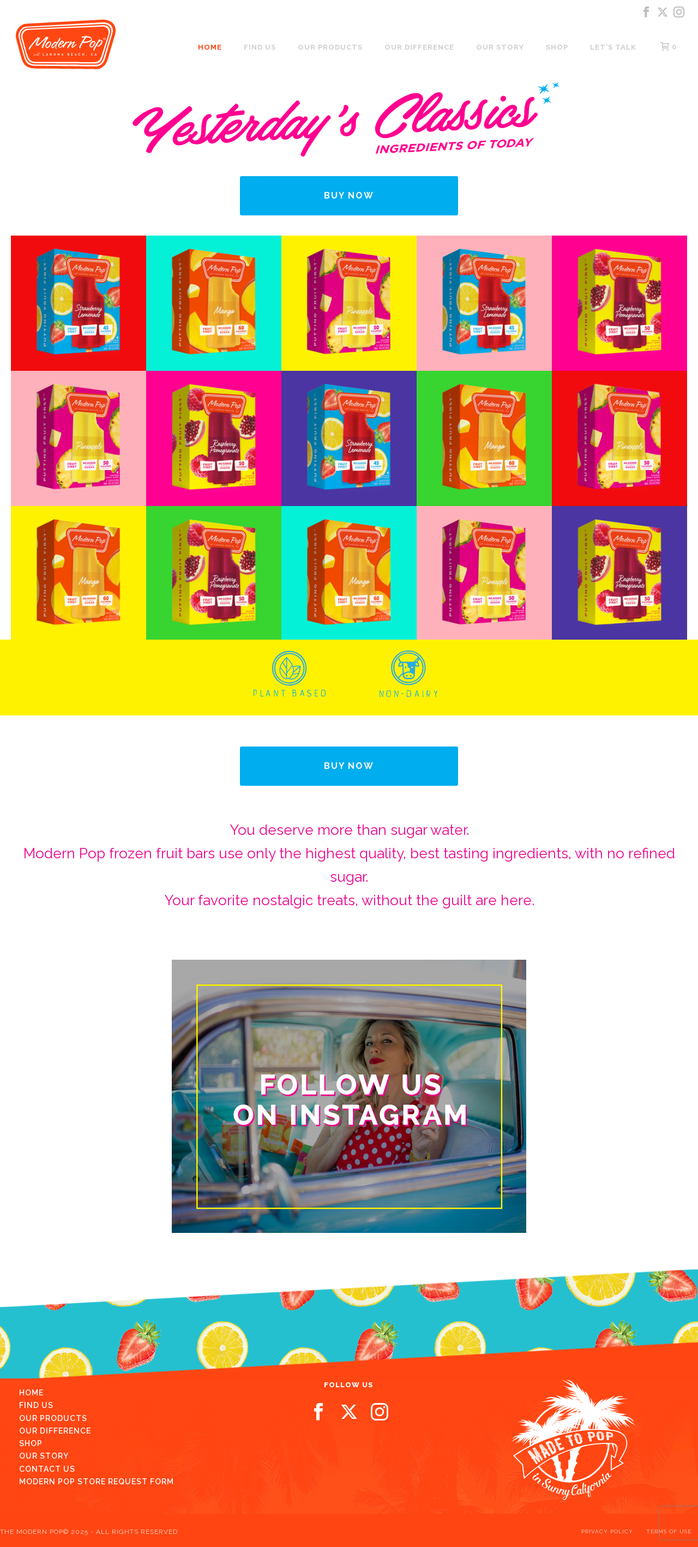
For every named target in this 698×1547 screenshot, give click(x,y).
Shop (557, 47)
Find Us (36, 1405)
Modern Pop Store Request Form (96, 1481)
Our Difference (419, 47)
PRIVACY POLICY (607, 1531)
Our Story (500, 47)
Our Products (330, 47)
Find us (260, 47)
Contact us (47, 1469)
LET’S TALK (613, 47)
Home (210, 47)
